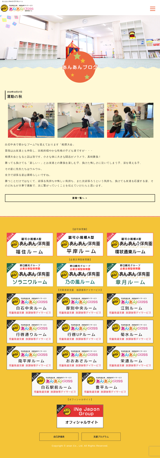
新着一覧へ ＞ (80, 198)
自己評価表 (58, 436)
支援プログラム (101, 436)
